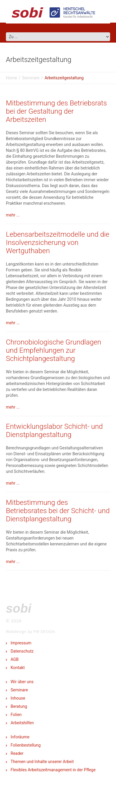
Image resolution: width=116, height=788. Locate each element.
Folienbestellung (26, 745)
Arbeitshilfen (22, 722)
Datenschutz (22, 651)
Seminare (30, 77)
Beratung (19, 706)
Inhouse (18, 698)
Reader (17, 753)
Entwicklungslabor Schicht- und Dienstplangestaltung (54, 430)
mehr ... (13, 215)
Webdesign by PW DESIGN (30, 631)
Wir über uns (22, 681)
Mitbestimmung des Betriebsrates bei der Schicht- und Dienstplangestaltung (58, 510)
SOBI (18, 608)
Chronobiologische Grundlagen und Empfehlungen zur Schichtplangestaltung (53, 350)
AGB (15, 659)
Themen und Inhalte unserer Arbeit (42, 761)
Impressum (21, 643)
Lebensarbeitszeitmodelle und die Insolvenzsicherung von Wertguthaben (57, 242)
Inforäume (20, 737)
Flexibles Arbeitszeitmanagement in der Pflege (53, 769)
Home (11, 77)
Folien (16, 714)
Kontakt (18, 667)
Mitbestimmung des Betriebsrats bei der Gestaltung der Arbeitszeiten (56, 111)
